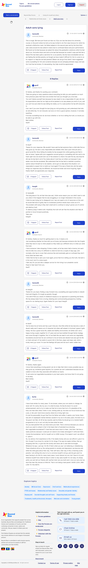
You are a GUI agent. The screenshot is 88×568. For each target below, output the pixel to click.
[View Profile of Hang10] (34, 186)
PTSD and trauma (30, 490)
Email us (68, 537)
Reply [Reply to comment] (78, 129)
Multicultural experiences (71, 486)
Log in (59, 4)
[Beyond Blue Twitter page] (76, 549)
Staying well (28, 494)
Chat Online (69, 528)
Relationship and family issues (37, 19)
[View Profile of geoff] (36, 85)
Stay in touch (39, 558)
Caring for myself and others (51, 15)
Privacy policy (68, 563)
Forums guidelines (25, 6)
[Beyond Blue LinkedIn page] (82, 549)
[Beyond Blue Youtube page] (65, 549)
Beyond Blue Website (8, 514)
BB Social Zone (36, 486)
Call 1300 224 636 (71, 519)
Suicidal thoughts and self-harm (44, 494)
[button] (28, 70)
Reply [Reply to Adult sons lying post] (78, 70)
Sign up (70, 4)
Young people (76, 498)
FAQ (39, 520)
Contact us (41, 563)
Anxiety (27, 486)
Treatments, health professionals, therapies (38, 498)
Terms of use (54, 563)
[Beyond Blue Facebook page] (60, 549)
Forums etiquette (44, 530)
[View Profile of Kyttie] (34, 397)
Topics (21, 3)
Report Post (58, 70)
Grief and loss (57, 486)
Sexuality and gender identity (68, 490)
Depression (46, 486)
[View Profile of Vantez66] (35, 34)
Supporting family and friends (66, 494)
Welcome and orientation (61, 498)
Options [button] (83, 15)
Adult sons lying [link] (58, 19)
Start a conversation (12, 15)
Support (81, 4)
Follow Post (45, 70)
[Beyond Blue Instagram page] (71, 549)
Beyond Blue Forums (9, 5)
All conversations (34, 3)
